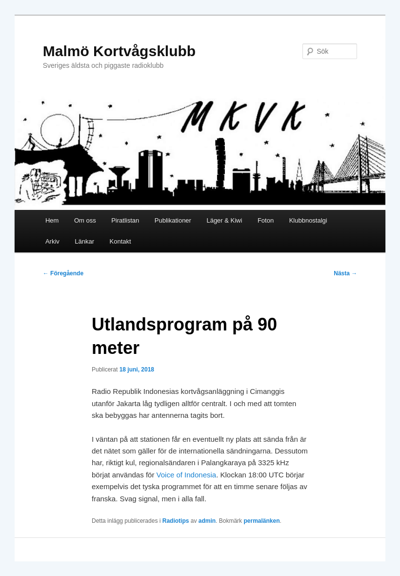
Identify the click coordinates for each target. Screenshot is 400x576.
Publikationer (173, 220)
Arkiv (52, 241)
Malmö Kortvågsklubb (119, 51)
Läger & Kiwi (224, 220)
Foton (266, 220)
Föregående (63, 273)
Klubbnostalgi (308, 220)
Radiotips (175, 520)
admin (207, 520)
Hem (52, 220)
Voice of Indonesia (187, 475)
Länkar (84, 241)
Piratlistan (125, 220)
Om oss (85, 220)
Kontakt (120, 241)
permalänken (261, 520)
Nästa (345, 273)
